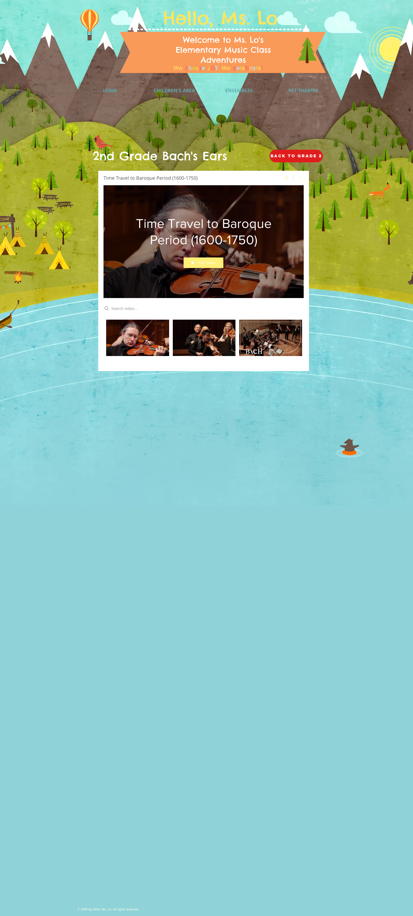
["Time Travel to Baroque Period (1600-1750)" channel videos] (204, 341)
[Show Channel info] (298, 178)
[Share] (286, 178)
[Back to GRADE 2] (296, 156)
